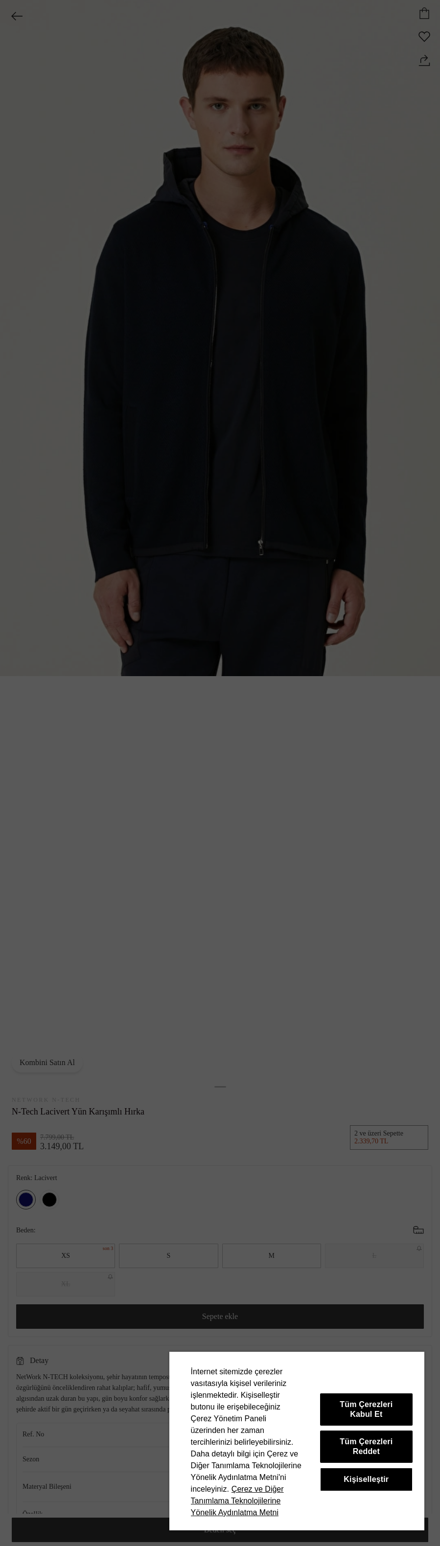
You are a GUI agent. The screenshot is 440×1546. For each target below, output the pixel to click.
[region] (296, 1441)
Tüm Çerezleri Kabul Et (366, 1409)
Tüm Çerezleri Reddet (366, 1446)
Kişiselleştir (366, 1479)
